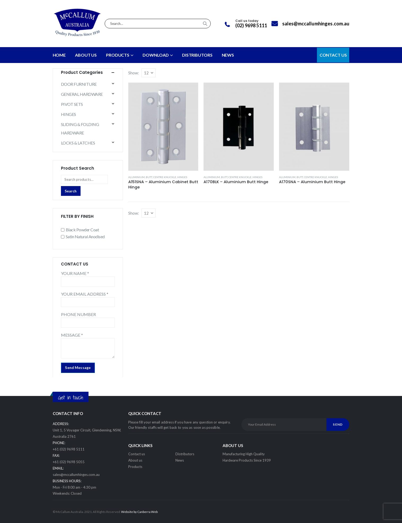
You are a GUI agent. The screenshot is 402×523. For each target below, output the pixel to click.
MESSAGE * (72, 334)
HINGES (182, 177)
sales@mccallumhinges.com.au (76, 474)
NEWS (228, 54)
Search (71, 191)
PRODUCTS (117, 54)
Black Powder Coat (82, 229)
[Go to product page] (163, 127)
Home (59, 54)
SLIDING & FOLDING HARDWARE (80, 128)
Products (135, 467)
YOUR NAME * (75, 273)
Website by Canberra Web (139, 511)
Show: (133, 72)
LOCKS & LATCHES (78, 142)
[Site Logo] (77, 23)
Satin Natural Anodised (85, 236)
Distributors (184, 454)
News (179, 460)
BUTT (149, 177)
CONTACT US (333, 54)
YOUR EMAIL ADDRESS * (84, 293)
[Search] (205, 23)
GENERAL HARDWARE (82, 94)
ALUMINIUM (136, 177)
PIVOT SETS (72, 104)
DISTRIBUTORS (197, 54)
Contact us (136, 454)
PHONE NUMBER (78, 314)
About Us (86, 54)
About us (135, 460)
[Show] (149, 72)
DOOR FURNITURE (79, 84)
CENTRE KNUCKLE (164, 177)
